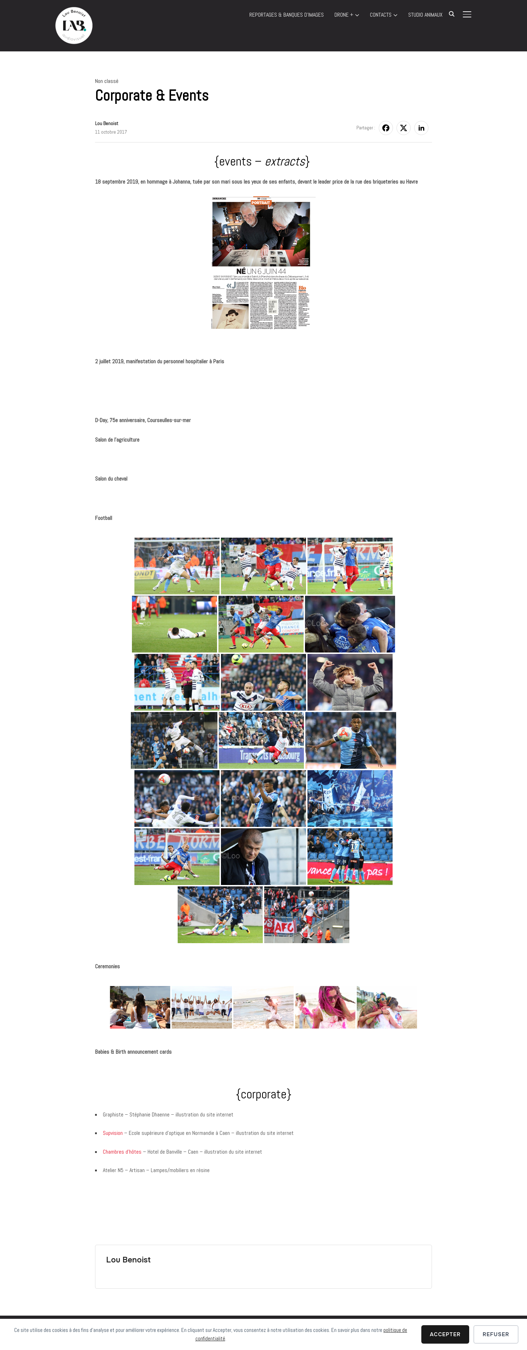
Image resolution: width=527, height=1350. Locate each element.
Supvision (113, 1133)
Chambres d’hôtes (122, 1151)
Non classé (106, 81)
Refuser (496, 1334)
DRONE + (343, 14)
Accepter (445, 1334)
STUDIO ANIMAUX (425, 14)
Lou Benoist (106, 123)
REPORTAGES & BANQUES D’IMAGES (286, 14)
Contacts (381, 14)
